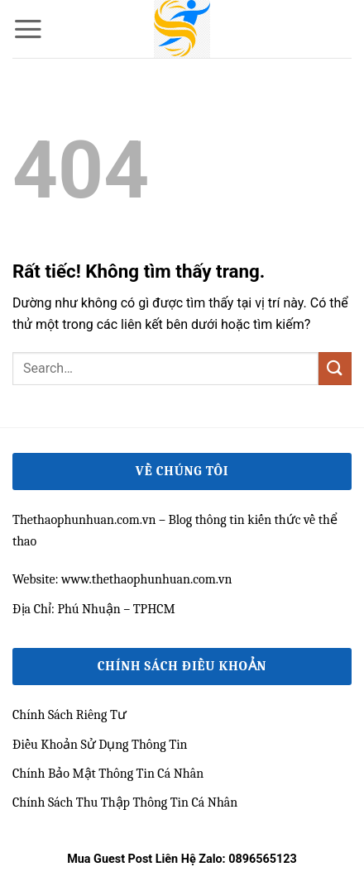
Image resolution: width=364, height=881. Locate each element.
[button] (28, 29)
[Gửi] (335, 368)
